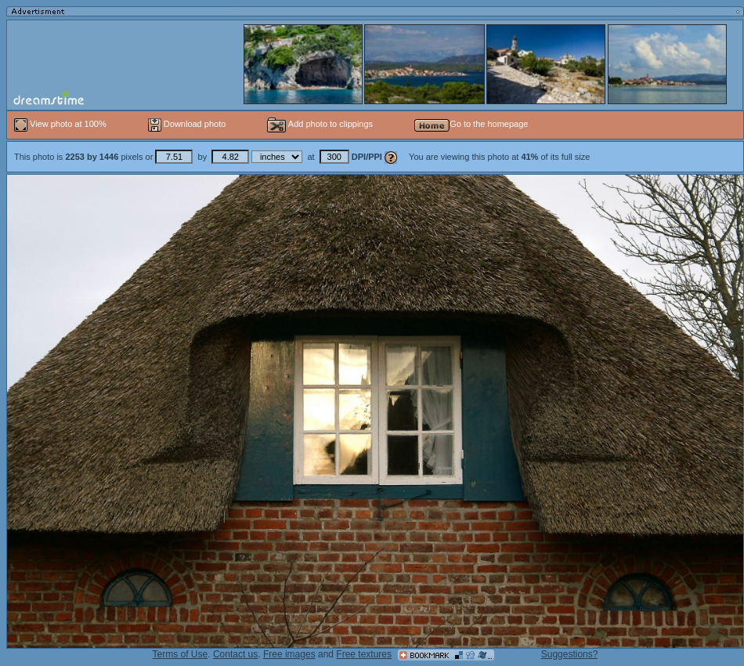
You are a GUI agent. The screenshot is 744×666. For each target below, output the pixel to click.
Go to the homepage (471, 123)
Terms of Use (180, 654)
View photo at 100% (61, 123)
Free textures (364, 654)
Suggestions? (569, 654)
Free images (289, 654)
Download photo (187, 123)
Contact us (235, 654)
